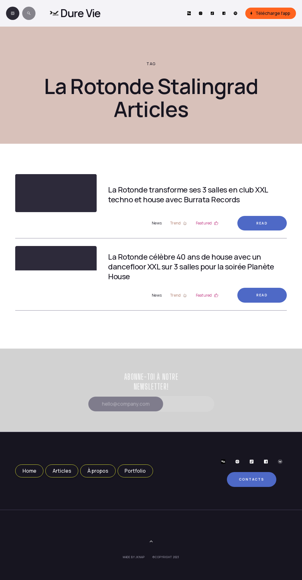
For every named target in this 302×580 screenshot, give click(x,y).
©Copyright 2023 (165, 557)
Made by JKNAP (134, 557)
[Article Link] (56, 193)
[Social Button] (189, 13)
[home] (75, 13)
